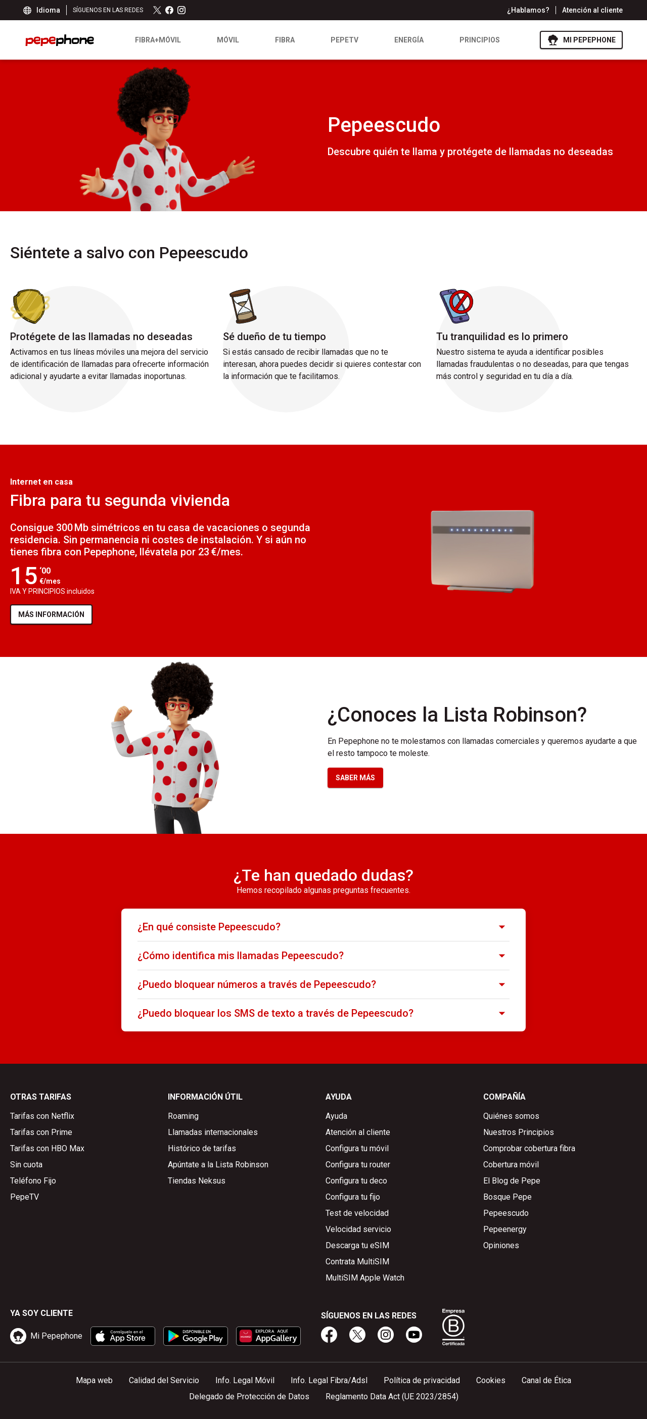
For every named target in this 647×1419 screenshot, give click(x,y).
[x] (357, 1335)
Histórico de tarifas (202, 1148)
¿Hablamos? (528, 10)
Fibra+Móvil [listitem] (158, 40)
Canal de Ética (546, 1380)
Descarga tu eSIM (357, 1245)
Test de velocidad (357, 1213)
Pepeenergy (505, 1229)
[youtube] (414, 1335)
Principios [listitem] (479, 40)
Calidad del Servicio (164, 1380)
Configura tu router (358, 1164)
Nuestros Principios (518, 1132)
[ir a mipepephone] (46, 1336)
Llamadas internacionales (213, 1132)
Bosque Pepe (507, 1197)
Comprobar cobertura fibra (529, 1148)
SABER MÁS (355, 778)
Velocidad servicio (358, 1229)
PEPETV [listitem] (344, 40)
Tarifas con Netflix (42, 1116)
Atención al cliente (592, 10)
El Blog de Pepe (511, 1181)
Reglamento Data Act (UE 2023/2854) (392, 1396)
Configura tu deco (356, 1181)
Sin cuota (26, 1164)
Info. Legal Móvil (244, 1380)
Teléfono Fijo (33, 1181)
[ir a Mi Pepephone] (581, 40)
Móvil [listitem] (228, 40)
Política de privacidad (422, 1380)
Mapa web (94, 1380)
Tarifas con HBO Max (47, 1148)
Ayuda (336, 1116)
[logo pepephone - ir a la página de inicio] (59, 40)
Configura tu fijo (353, 1197)
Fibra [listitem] (285, 40)
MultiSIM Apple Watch (365, 1278)
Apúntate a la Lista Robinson (218, 1164)
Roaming (183, 1116)
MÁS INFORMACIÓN (55, 617)
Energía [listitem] (409, 40)
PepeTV (24, 1197)
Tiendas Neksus (196, 1181)
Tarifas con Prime (41, 1132)
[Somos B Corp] (453, 1327)
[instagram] (386, 1335)
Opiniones (501, 1245)
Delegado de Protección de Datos (249, 1396)
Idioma (42, 10)
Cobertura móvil (511, 1164)
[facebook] (329, 1335)
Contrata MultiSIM (357, 1261)
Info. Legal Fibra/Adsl (329, 1380)
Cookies (490, 1380)
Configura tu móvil (357, 1148)
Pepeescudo (506, 1213)
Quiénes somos (511, 1116)
